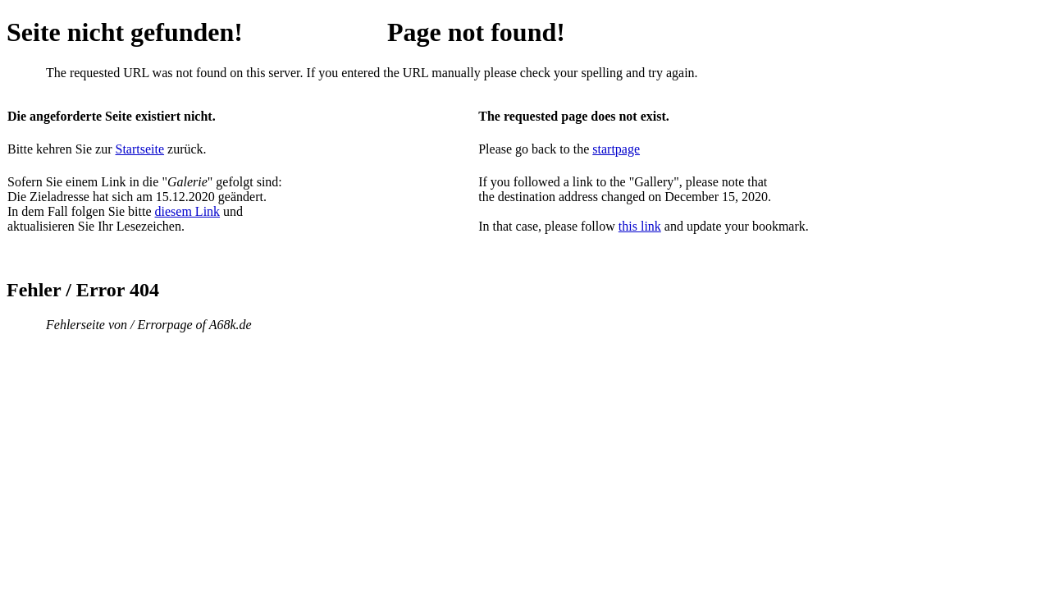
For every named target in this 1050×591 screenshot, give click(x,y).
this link (640, 226)
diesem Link (188, 211)
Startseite (140, 149)
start (603, 149)
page (627, 149)
